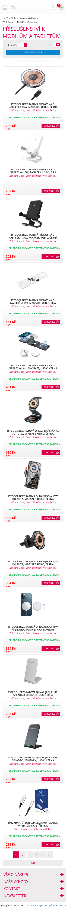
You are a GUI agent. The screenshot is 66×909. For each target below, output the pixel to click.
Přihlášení (53, 7)
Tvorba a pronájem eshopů (38, 905)
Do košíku (49, 126)
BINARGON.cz (59, 905)
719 (50, 855)
